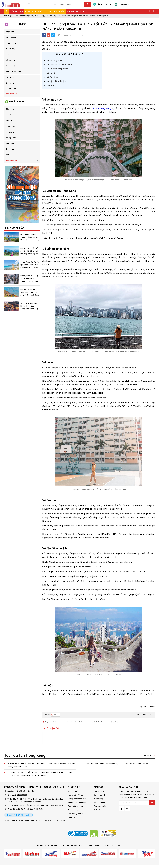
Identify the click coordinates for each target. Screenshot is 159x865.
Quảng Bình (11, 88)
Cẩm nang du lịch (102, 4)
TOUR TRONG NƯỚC (34, 11)
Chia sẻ (47, 715)
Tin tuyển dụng (74, 810)
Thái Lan (10, 109)
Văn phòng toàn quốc (77, 814)
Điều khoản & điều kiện (77, 802)
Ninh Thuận (11, 66)
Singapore (10, 126)
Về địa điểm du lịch (56, 81)
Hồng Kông (39, 16)
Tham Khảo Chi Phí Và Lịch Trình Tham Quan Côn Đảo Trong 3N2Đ (29, 264)
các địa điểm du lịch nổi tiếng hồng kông (64, 722)
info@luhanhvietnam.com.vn (136, 791)
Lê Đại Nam (30, 791)
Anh (7, 155)
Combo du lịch (99, 795)
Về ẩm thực (52, 77)
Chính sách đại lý (124, 4)
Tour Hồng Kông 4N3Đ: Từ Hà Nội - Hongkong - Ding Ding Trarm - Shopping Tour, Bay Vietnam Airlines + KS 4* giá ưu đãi (40, 774)
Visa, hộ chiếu (99, 802)
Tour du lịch (8, 16)
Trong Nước (17, 24)
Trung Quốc (11, 137)
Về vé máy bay (54, 60)
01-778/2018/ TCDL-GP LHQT (52, 820)
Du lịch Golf (98, 810)
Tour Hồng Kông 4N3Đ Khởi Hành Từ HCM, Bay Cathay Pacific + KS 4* (117, 764)
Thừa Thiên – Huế (13, 71)
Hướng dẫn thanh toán (77, 799)
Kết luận (51, 85)
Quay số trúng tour (75, 806)
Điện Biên (10, 31)
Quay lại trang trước (146, 714)
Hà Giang (10, 77)
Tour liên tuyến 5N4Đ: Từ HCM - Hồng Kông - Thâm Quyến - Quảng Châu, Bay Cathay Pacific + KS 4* (40, 765)
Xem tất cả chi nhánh (18, 815)
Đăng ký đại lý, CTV (76, 817)
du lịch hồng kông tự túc (87, 722)
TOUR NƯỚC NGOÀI (55, 11)
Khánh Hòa (11, 43)
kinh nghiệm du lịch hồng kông (107, 722)
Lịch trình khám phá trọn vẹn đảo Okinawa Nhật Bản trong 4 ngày (29, 237)
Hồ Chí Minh (11, 37)
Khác (85, 11)
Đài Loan (10, 149)
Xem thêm (148, 755)
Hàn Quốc (10, 115)
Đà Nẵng (10, 83)
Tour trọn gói (99, 791)
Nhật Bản (10, 120)
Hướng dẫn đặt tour (76, 795)
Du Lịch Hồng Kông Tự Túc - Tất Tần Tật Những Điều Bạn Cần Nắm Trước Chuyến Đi (77, 16)
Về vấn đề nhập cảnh (57, 68)
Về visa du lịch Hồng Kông (60, 64)
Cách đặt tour (73, 11)
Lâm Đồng (10, 60)
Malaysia (10, 132)
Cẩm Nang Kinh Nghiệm (24, 16)
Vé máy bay (98, 799)
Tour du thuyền (100, 806)
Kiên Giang (10, 49)
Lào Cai (9, 54)
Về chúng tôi (15, 11)
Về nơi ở (51, 73)
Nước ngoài (17, 101)
